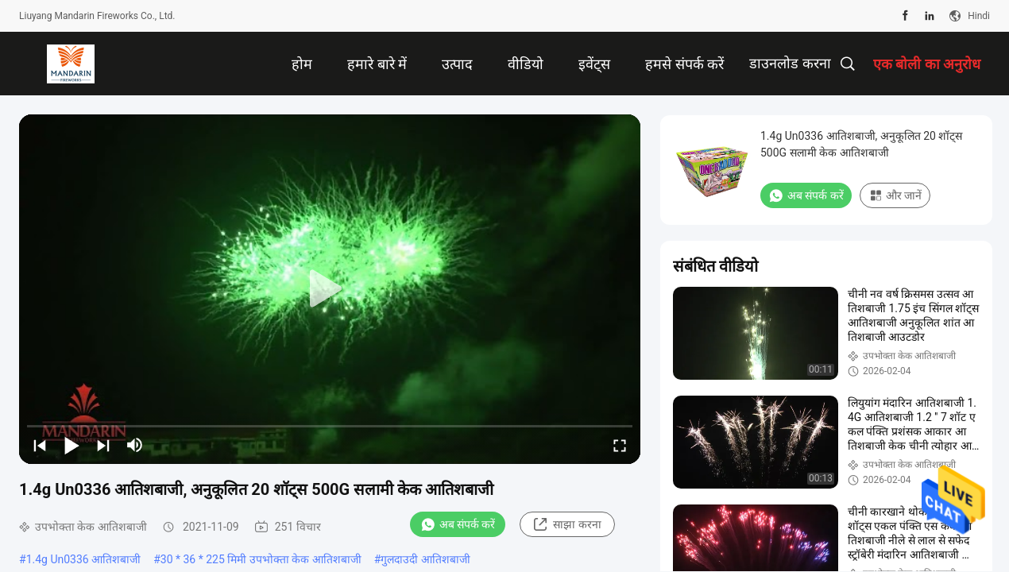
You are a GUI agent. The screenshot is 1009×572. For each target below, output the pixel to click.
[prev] (40, 445)
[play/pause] (71, 445)
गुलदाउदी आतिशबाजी (425, 559)
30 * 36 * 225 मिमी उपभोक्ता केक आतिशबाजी (260, 559)
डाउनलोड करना (789, 63)
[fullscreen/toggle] (620, 445)
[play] (330, 289)
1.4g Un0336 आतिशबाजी (83, 559)
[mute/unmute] (135, 445)
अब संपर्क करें (458, 524)
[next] (103, 445)
